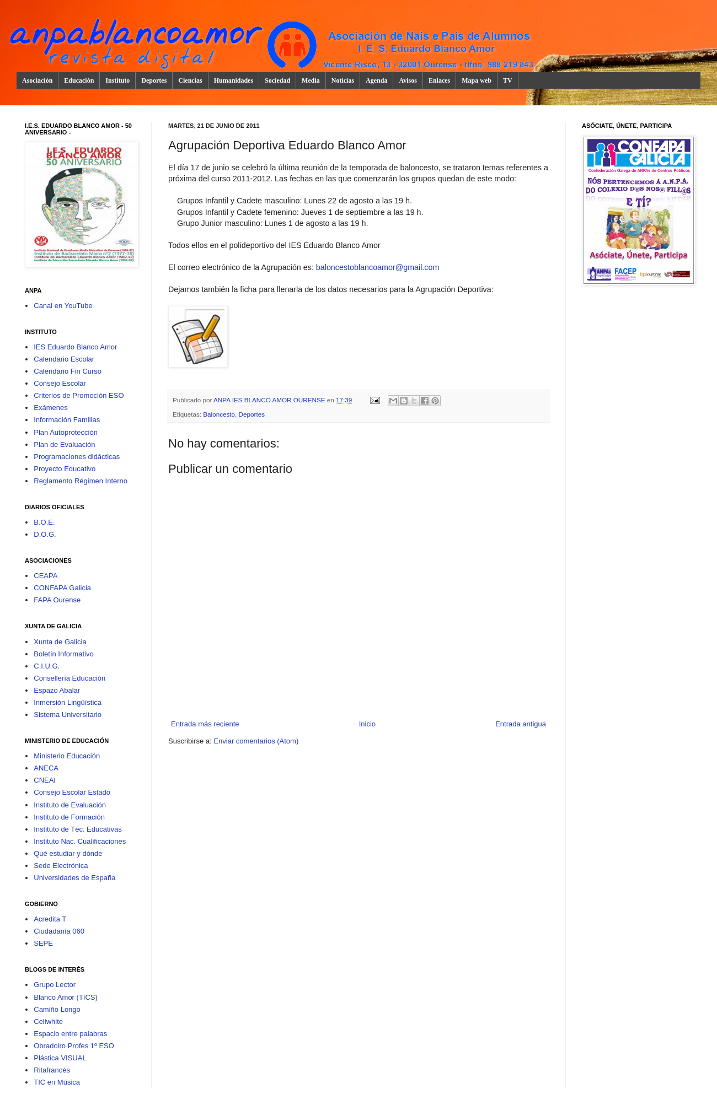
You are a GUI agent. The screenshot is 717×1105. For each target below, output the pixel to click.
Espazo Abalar (57, 690)
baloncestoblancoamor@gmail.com (378, 267)
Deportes (154, 80)
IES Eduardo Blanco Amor (75, 347)
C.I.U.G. (47, 666)
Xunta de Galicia (60, 642)
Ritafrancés (52, 1070)
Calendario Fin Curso (67, 371)
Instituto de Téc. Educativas (77, 829)
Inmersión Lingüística (67, 702)
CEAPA (45, 576)
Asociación (37, 80)
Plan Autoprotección (66, 432)
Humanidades (233, 80)
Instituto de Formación (69, 817)
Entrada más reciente (205, 724)
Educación (79, 80)
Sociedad (277, 80)
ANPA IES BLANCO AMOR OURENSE (270, 399)
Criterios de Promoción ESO (79, 395)
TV (507, 80)
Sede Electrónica (61, 865)
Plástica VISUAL (60, 1058)
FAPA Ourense (57, 600)
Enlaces (439, 80)
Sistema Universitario (67, 714)
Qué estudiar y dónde (68, 853)
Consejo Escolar (60, 383)
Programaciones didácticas (77, 456)
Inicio (367, 724)
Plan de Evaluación (64, 444)
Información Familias (67, 420)
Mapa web (476, 80)
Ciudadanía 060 (59, 931)
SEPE (43, 943)
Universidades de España (74, 878)
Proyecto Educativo (64, 469)
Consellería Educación (69, 678)
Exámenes (50, 407)
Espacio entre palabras (70, 1033)
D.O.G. (45, 534)
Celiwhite (48, 1021)
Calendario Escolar (64, 359)
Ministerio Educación (67, 756)
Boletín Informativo (63, 654)
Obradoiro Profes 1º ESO (74, 1046)
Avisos (407, 80)
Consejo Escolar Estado (72, 792)
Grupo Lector (55, 984)
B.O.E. (44, 522)
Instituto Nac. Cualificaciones (80, 841)
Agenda (376, 80)
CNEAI (45, 780)
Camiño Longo (57, 1009)
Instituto (117, 80)
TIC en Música (57, 1082)
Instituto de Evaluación (70, 805)
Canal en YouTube (63, 305)
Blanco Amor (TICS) (66, 997)
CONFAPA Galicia (62, 588)
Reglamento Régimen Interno (80, 481)
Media (311, 80)
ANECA (46, 768)
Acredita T (50, 919)
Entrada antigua (520, 724)
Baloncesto (219, 414)
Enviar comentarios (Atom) (255, 741)
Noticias (342, 80)
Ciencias (190, 80)
